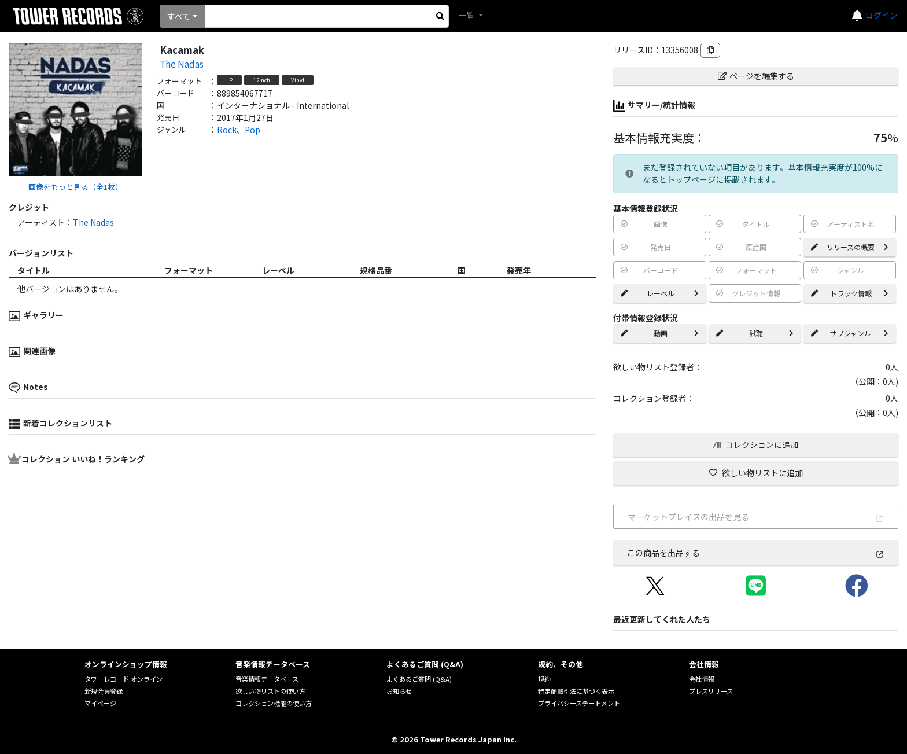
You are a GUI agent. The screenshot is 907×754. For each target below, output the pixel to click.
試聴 (755, 333)
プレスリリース (711, 691)
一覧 (467, 15)
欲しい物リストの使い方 (270, 691)
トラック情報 (849, 293)
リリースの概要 (849, 247)
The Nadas (182, 63)
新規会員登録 (103, 691)
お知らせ (399, 691)
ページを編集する (756, 76)
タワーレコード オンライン (123, 678)
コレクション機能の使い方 (273, 703)
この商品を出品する (755, 552)
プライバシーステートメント (579, 703)
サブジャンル (849, 333)
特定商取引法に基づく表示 (576, 691)
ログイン (881, 15)
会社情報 (701, 678)
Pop (252, 129)
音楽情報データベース (266, 678)
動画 (659, 333)
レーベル (659, 293)
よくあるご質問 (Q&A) (419, 678)
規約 (544, 678)
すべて (178, 16)
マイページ (100, 703)
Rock (227, 129)
